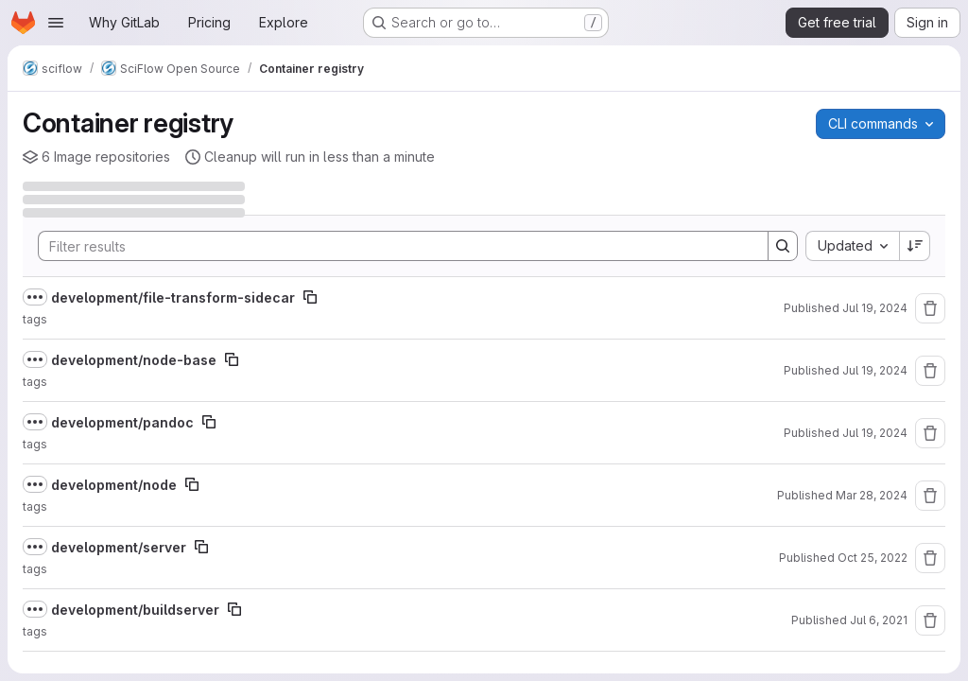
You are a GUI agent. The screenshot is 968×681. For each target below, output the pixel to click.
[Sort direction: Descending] (915, 246)
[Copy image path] (310, 297)
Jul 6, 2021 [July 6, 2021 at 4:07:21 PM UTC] (879, 620)
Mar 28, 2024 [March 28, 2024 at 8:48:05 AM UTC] (872, 495)
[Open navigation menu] (56, 23)
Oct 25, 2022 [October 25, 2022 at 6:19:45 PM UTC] (873, 557)
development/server (118, 547)
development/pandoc (122, 422)
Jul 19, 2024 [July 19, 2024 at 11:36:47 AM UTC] (875, 433)
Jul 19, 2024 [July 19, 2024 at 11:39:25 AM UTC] (875, 370)
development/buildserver (135, 610)
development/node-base (133, 360)
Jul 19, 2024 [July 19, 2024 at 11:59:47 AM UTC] (875, 308)
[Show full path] (35, 297)
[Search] (393, 246)
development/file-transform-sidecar (173, 297)
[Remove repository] (930, 308)
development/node (114, 485)
